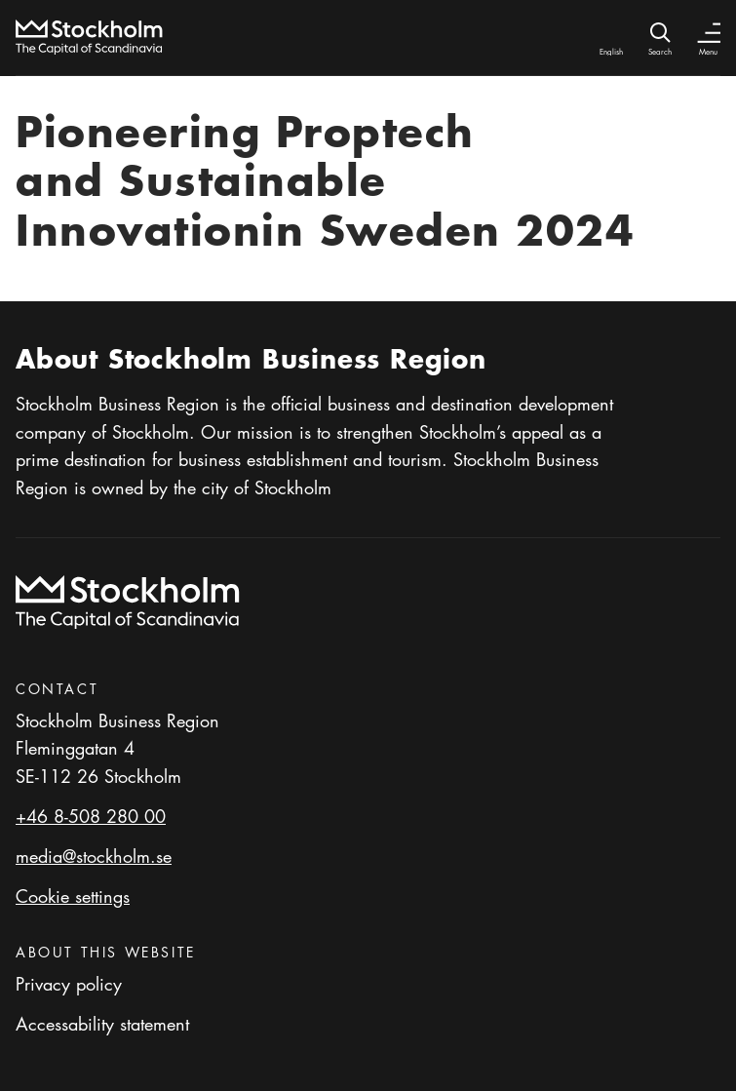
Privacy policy (69, 983)
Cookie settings (73, 896)
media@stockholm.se (94, 856)
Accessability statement (102, 1023)
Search (660, 51)
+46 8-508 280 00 (91, 816)
